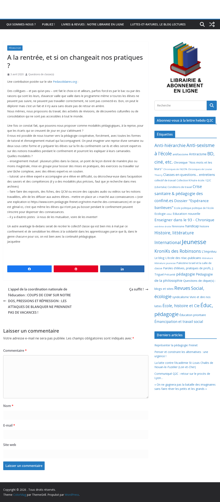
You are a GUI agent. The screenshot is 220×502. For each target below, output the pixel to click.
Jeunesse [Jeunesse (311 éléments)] (194, 242)
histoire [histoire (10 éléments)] (204, 226)
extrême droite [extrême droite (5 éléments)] (162, 226)
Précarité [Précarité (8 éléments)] (169, 274)
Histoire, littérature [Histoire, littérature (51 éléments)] (174, 233)
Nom (8, 406)
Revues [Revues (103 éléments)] (182, 288)
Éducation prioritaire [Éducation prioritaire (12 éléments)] (192, 315)
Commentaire (15, 350)
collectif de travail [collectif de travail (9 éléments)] (165, 180)
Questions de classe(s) (41, 74)
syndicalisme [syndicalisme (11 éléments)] (180, 297)
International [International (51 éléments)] (167, 242)
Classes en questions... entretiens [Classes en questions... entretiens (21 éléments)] (189, 174)
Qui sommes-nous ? (21, 24)
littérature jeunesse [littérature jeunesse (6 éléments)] (165, 263)
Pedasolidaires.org (65, 81)
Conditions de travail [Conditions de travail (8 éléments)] (180, 187)
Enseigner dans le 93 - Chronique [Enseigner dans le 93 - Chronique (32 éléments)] (184, 219)
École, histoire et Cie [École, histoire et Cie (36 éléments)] (181, 305)
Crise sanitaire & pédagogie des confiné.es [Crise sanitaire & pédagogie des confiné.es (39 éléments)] (178, 194)
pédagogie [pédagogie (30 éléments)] (185, 274)
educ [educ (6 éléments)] (169, 213)
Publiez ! (48, 24)
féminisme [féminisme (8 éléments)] (178, 226)
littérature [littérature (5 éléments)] (207, 258)
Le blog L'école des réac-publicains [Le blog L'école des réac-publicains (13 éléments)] (177, 258)
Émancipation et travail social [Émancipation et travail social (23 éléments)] (178, 321)
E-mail (9, 425)
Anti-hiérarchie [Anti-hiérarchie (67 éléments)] (170, 145)
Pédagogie (15, 48)
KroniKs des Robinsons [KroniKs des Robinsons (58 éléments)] (177, 251)
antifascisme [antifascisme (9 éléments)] (180, 154)
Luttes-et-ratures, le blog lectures (158, 24)
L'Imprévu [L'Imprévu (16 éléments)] (209, 251)
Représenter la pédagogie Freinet (176, 345)
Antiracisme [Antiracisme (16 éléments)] (198, 154)
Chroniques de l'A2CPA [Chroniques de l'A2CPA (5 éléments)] (175, 169)
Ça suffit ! (138, 289)
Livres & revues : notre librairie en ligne (92, 24)
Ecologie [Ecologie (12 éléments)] (160, 214)
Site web (9, 445)
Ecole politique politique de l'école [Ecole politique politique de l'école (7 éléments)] (194, 208)
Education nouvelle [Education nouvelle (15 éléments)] (186, 214)
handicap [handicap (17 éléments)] (192, 226)
